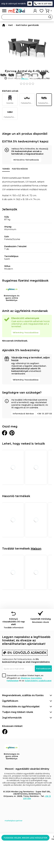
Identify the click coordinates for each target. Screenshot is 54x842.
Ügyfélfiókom (10, 701)
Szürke (10, 99)
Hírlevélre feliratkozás (26, 160)
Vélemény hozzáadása (26, 332)
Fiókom (35, 10)
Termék (6, 169)
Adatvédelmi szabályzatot (38, 680)
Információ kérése (23, 413)
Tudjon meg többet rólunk (17, 712)
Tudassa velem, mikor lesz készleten (25, 838)
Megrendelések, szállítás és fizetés (23, 695)
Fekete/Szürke (28, 99)
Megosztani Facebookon (4, 432)
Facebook (4, 731)
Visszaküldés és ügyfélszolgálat (21, 706)
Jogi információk (12, 717)
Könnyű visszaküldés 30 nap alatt (13, 623)
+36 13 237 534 (44, 3)
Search (49, 17)
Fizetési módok (20, 169)
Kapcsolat (29, 3)
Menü (4, 10)
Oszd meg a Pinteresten (11, 432)
